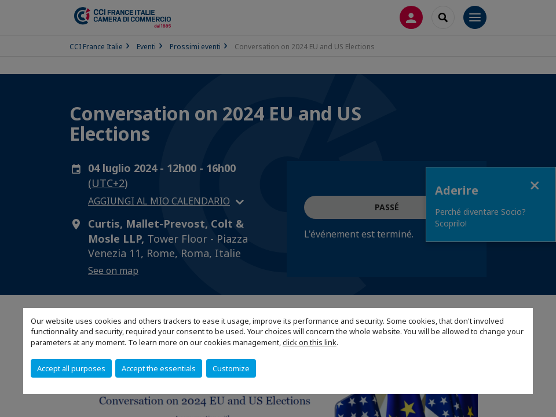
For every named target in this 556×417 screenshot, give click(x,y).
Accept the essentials (159, 368)
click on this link (309, 342)
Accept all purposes (71, 368)
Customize (231, 368)
